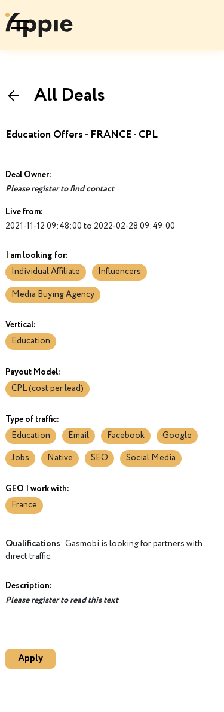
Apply (30, 658)
